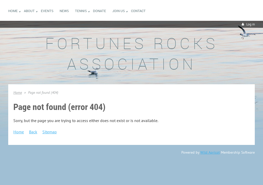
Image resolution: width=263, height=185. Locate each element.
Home (17, 92)
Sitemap (49, 131)
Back (33, 131)
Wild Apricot (210, 152)
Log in (250, 24)
